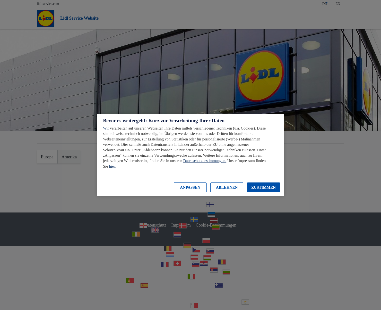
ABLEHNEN (227, 187)
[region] (190, 155)
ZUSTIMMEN (263, 187)
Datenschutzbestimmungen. (204, 161)
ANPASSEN (190, 187)
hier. (112, 166)
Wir (106, 128)
